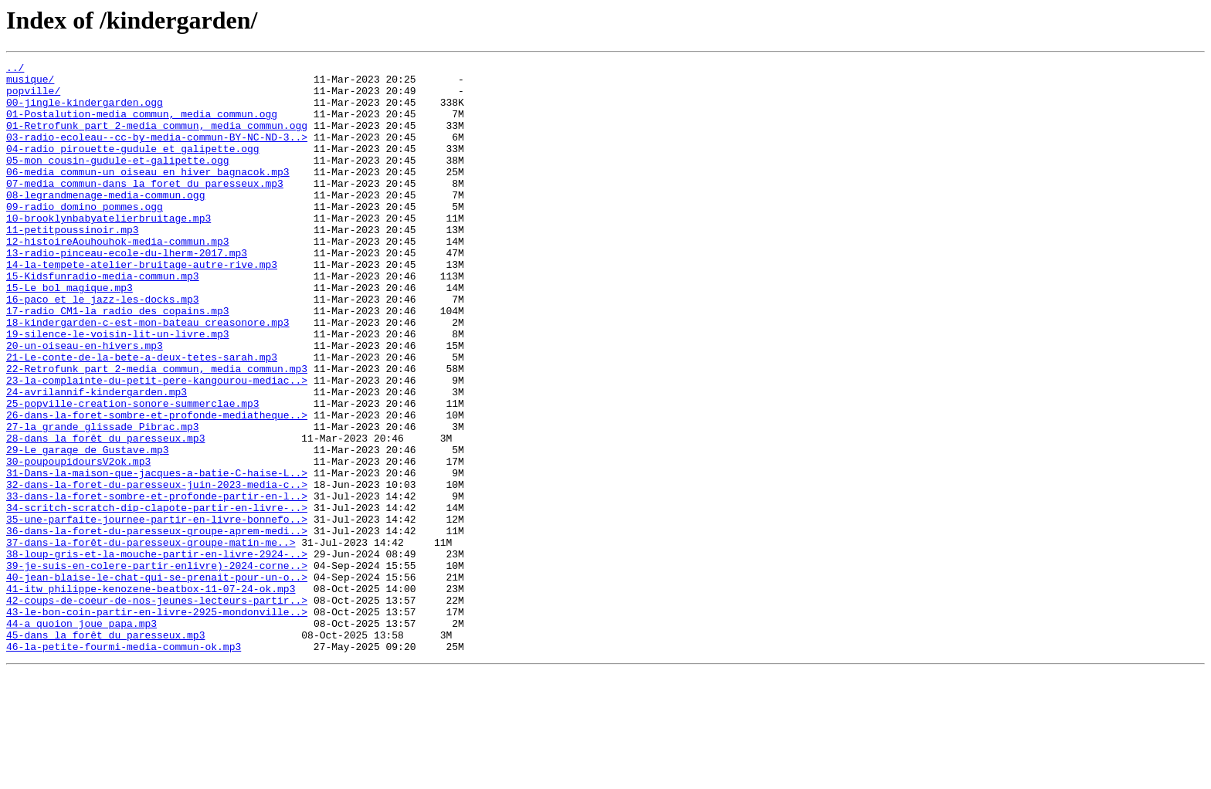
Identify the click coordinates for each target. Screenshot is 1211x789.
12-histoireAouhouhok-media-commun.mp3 (117, 278)
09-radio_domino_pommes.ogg (84, 236)
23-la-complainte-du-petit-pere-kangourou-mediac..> (156, 445)
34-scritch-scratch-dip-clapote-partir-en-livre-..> (156, 597)
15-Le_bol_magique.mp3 (69, 333)
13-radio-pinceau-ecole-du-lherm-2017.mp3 (126, 292)
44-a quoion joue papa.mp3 (81, 736)
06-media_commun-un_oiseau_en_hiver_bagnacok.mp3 (148, 194)
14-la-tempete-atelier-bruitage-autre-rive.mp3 (141, 306)
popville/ (33, 97)
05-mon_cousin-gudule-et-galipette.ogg (117, 181)
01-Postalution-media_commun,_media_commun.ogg (141, 125)
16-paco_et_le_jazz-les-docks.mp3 (102, 347)
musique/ (30, 83)
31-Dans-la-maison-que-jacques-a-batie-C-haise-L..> (156, 556)
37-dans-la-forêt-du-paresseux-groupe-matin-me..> (150, 639)
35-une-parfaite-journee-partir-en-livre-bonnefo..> (156, 611)
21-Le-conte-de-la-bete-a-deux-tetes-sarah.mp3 (141, 417)
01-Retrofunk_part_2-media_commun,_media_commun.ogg (156, 139)
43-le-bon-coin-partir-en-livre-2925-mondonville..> (156, 723)
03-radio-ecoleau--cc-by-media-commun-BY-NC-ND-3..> (156, 153)
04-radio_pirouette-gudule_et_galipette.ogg (133, 167)
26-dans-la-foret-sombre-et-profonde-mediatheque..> (156, 486)
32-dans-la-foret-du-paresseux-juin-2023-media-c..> (156, 570)
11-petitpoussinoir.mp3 (72, 264)
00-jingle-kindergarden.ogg (84, 111)
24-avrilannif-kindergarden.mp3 (96, 459)
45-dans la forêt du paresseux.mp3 (105, 750)
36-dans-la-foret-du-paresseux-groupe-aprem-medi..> (156, 625)
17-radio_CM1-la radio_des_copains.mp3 (117, 361)
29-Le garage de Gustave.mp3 (87, 528)
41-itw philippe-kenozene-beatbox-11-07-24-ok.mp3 (150, 695)
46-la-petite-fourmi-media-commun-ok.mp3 (123, 764)
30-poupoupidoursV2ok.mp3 (78, 542)
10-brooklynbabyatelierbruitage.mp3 (108, 250)
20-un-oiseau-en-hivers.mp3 (84, 403)
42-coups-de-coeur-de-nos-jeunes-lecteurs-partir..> (156, 709)
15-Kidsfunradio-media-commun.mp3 (102, 320)
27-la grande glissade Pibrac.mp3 (102, 500)
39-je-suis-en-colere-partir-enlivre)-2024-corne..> (156, 667)
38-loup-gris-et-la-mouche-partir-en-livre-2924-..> (156, 653)
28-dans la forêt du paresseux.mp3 (105, 514)
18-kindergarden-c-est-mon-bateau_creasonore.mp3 (148, 375)
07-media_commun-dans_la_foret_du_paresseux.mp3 (144, 208)
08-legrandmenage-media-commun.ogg (105, 222)
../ (15, 69)
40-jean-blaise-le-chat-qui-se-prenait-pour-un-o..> (156, 681)
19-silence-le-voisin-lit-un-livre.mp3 (117, 389)
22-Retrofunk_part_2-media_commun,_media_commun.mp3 (156, 431)
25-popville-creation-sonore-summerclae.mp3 (133, 472)
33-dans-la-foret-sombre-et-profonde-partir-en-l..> (156, 584)
